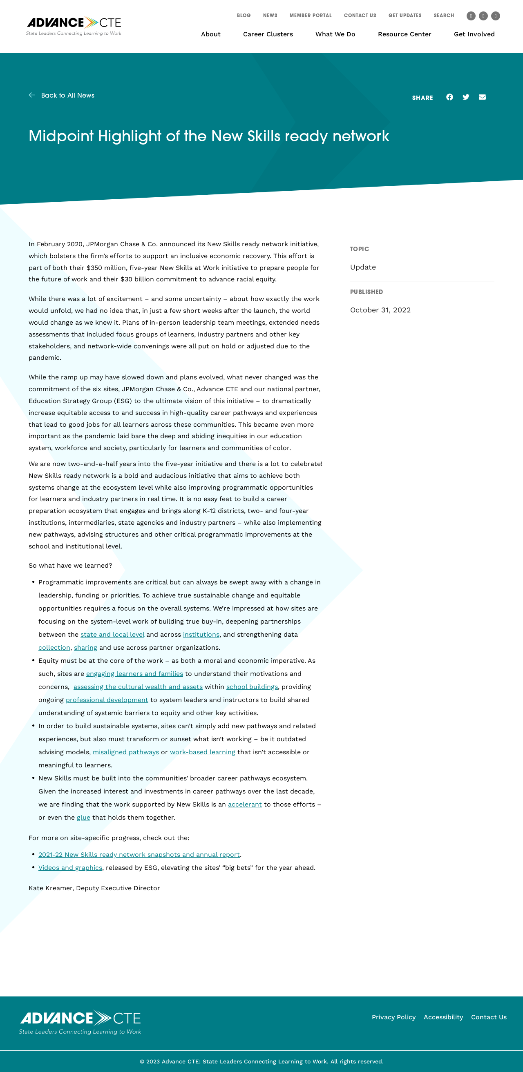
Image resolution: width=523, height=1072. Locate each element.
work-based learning (202, 752)
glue (83, 817)
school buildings (252, 687)
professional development (107, 700)
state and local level (112, 634)
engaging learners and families (134, 674)
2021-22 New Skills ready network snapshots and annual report (139, 854)
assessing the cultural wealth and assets (138, 687)
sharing (85, 647)
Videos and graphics (70, 867)
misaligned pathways (126, 752)
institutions (201, 634)
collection (54, 647)
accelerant (245, 804)
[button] (444, 17)
